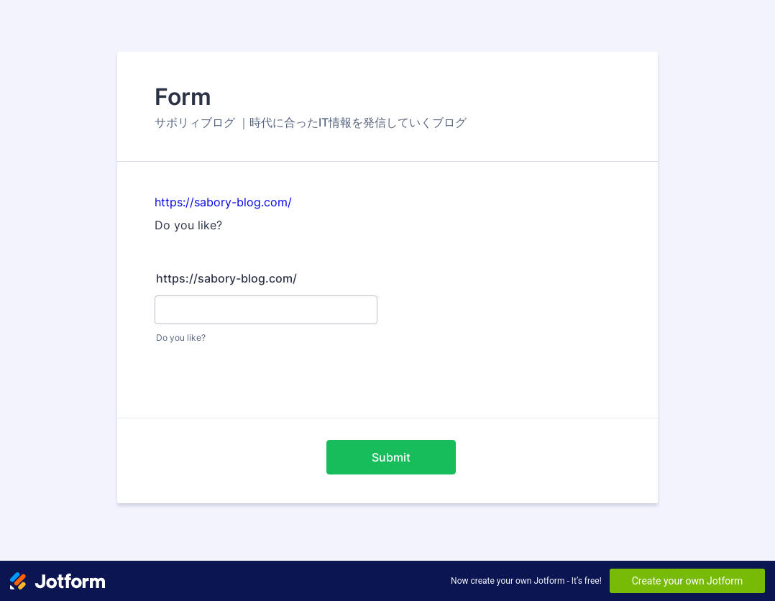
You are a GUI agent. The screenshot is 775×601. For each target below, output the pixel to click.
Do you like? (181, 337)
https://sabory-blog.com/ (223, 202)
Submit (391, 457)
